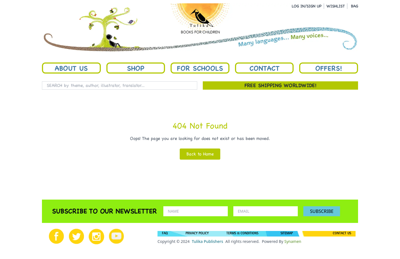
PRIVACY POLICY (197, 233)
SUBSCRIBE (321, 211)
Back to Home (200, 154)
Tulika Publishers (207, 241)
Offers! (328, 68)
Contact (264, 68)
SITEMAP (287, 233)
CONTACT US (342, 233)
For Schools (200, 68)
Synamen (292, 241)
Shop (135, 68)
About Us (71, 68)
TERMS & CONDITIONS (242, 233)
